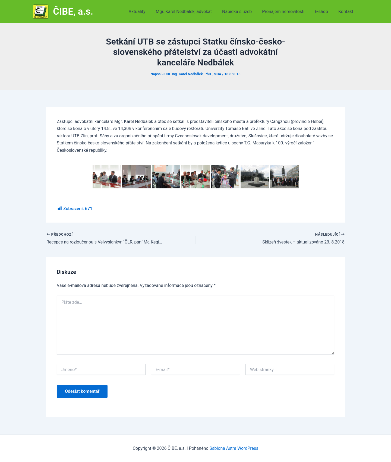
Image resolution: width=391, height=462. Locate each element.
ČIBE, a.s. (73, 11)
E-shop (323, 11)
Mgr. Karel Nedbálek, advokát (191, 11)
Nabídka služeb (242, 11)
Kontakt (346, 11)
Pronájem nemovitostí (287, 11)
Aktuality (146, 11)
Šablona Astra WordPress (233, 448)
